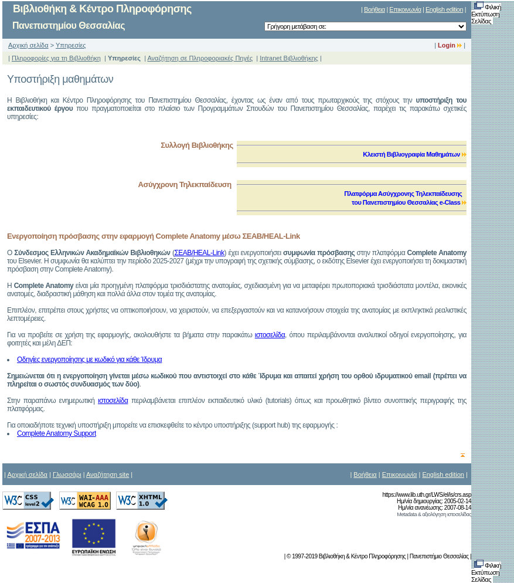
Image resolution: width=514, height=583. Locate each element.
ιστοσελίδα (270, 335)
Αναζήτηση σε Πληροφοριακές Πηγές (200, 58)
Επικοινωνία (405, 9)
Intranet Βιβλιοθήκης (289, 58)
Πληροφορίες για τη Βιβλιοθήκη (56, 58)
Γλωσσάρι (67, 474)
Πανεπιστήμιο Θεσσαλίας (439, 556)
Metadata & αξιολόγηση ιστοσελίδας (434, 514)
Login (450, 45)
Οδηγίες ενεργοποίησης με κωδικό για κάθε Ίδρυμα (89, 359)
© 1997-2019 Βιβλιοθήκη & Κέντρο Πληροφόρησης (346, 556)
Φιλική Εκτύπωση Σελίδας (486, 14)
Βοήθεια (374, 9)
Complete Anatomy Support (56, 433)
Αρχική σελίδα (28, 45)
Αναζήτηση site (107, 474)
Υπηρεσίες (71, 45)
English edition (444, 9)
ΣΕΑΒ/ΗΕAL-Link (199, 253)
